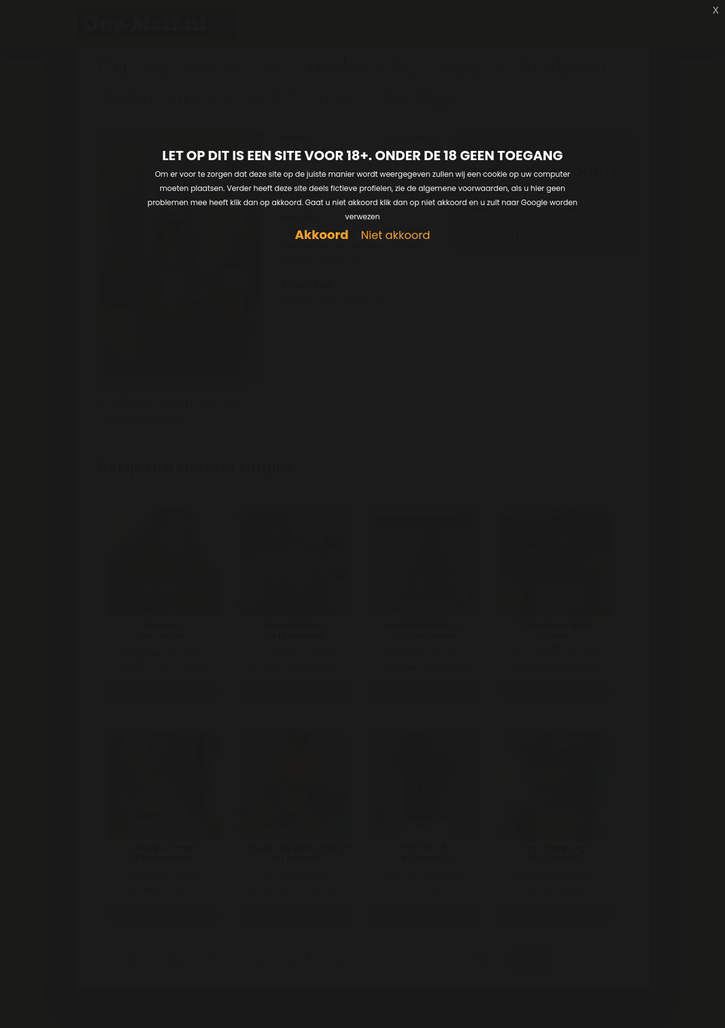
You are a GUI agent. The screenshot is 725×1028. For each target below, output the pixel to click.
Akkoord (322, 235)
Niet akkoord (395, 236)
